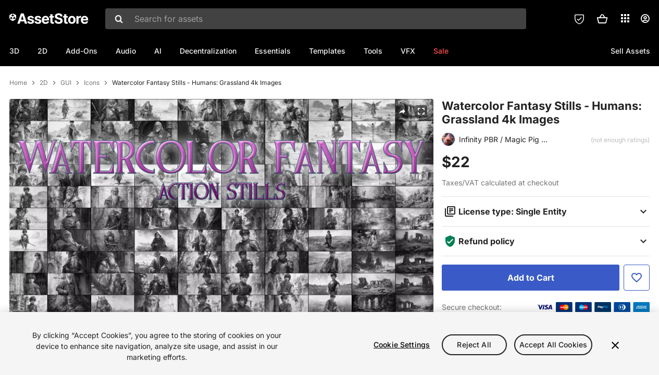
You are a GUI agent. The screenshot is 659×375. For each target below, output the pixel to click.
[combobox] (315, 18)
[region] (329, 343)
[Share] (402, 145)
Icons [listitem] (92, 116)
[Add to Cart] (530, 311)
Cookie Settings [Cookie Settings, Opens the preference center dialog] (402, 344)
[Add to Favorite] (637, 311)
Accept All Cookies (553, 344)
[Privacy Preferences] (579, 18)
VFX (408, 50)
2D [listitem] (44, 116)
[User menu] (645, 19)
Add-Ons (81, 50)
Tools (373, 50)
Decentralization (208, 50)
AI (157, 50)
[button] (602, 18)
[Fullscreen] (421, 145)
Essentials (273, 50)
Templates (327, 50)
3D (14, 50)
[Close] (615, 345)
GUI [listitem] (65, 116)
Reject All (474, 344)
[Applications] (625, 18)
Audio (126, 50)
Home (18, 116)
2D (42, 50)
